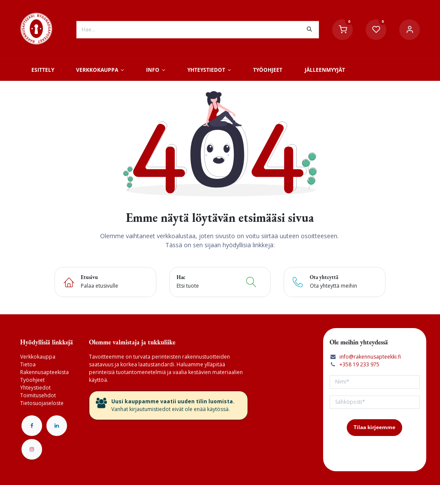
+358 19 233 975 (359, 364)
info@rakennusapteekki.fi (370, 356)
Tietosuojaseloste (42, 403)
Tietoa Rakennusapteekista (44, 368)
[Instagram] (31, 449)
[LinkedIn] (56, 425)
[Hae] (309, 29)
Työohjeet (32, 380)
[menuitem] (42, 70)
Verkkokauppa (37, 356)
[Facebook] (31, 425)
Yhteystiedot (35, 387)
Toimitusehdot (38, 395)
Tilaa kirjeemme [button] (374, 427)
